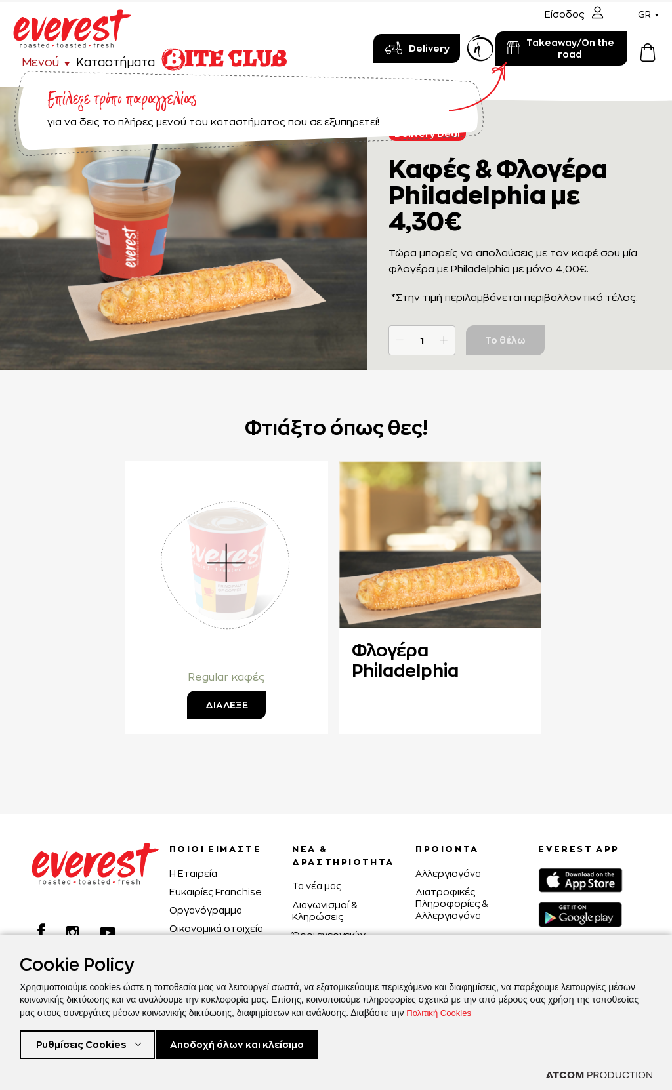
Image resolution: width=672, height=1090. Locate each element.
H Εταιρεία (193, 873)
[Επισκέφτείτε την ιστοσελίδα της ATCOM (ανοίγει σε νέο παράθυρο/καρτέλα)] (599, 1075)
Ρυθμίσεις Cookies (84, 1043)
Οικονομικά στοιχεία (216, 928)
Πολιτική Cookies (441, 1010)
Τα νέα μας (316, 886)
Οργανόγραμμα (205, 910)
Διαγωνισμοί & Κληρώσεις (324, 910)
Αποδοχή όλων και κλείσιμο (257, 1043)
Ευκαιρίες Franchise (215, 892)
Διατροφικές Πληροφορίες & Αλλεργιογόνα (451, 903)
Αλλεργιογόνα (448, 873)
